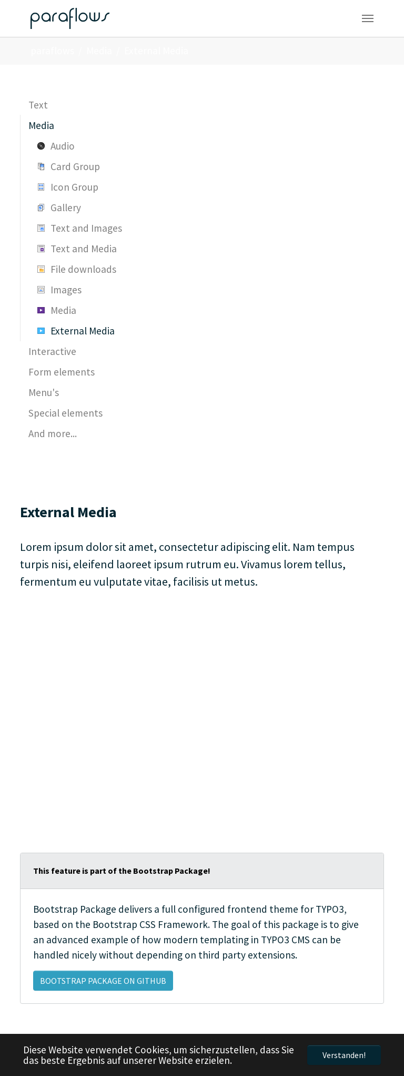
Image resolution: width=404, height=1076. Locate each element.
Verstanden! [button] (344, 1055)
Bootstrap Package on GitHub (103, 980)
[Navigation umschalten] (367, 18)
